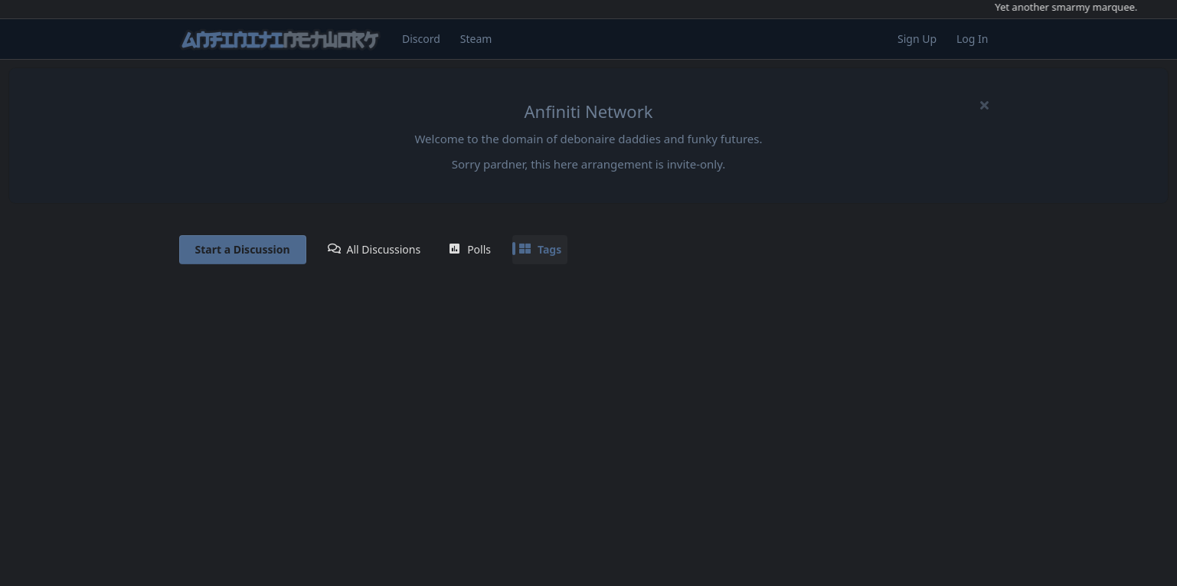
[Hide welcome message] (985, 105)
